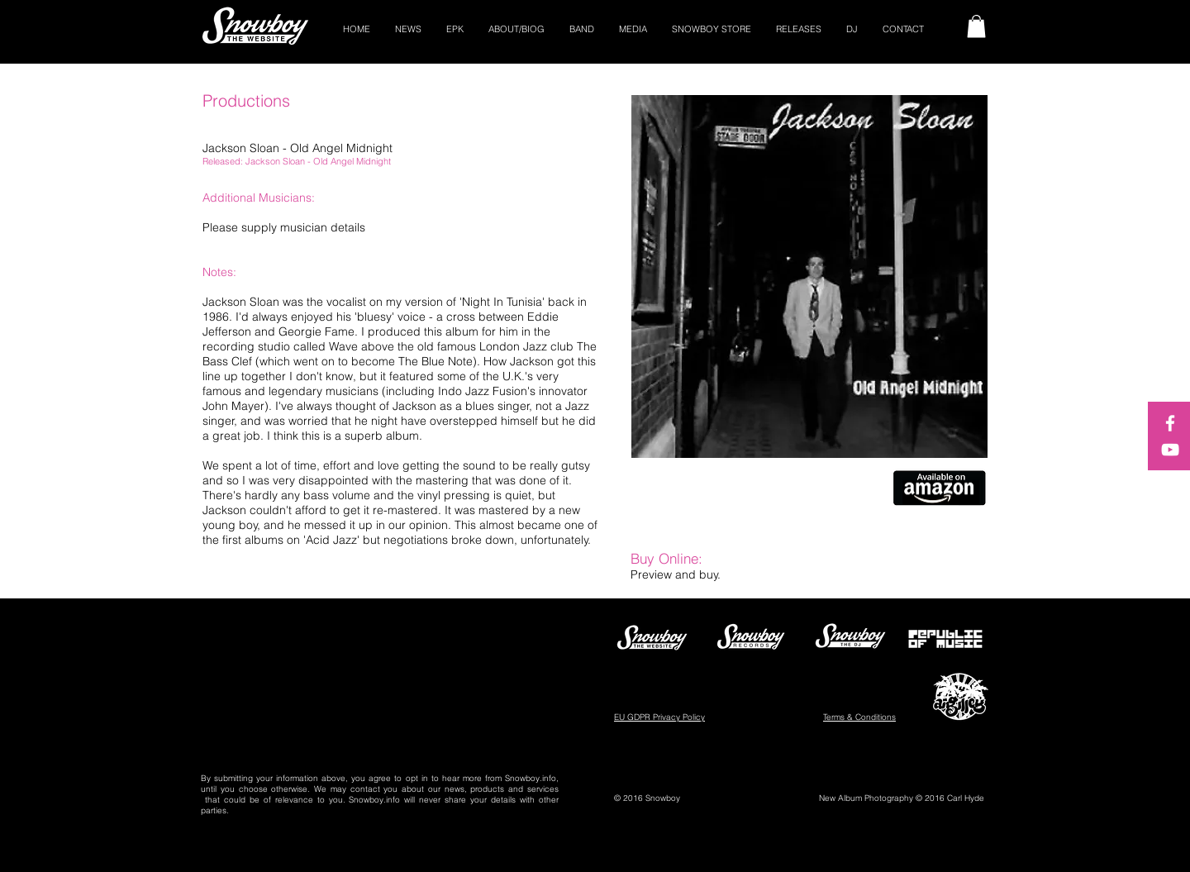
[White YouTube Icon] (1170, 449)
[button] (976, 26)
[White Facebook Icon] (1170, 423)
